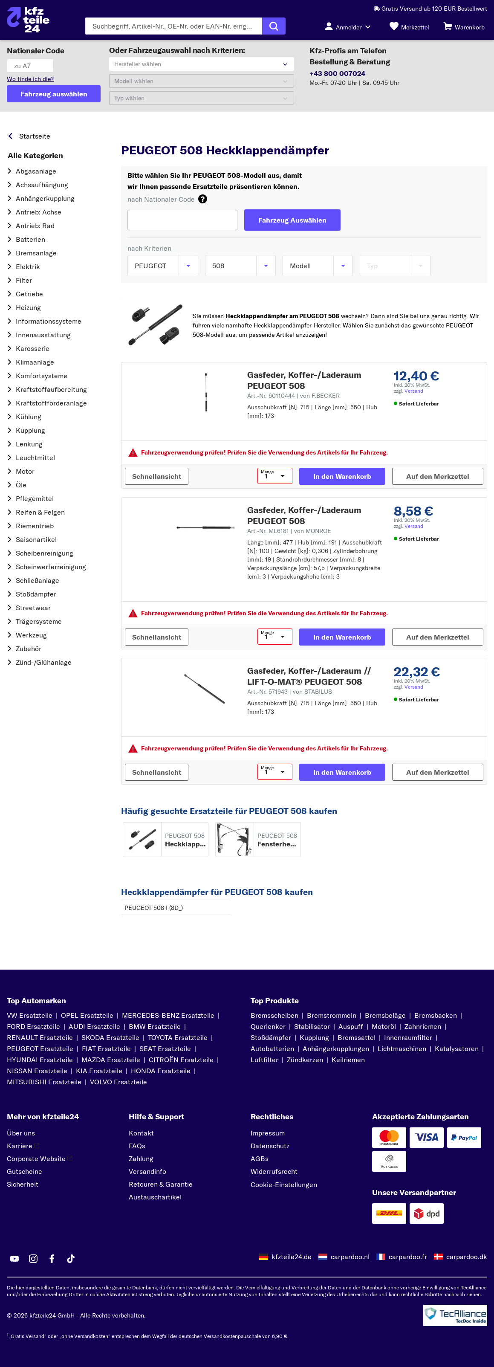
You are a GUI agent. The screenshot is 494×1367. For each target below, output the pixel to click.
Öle (21, 485)
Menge (267, 472)
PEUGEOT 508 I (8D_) (153, 908)
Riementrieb (35, 525)
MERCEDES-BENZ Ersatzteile (168, 1015)
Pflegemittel (35, 498)
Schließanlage (37, 580)
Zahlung (141, 1158)
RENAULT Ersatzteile (40, 1037)
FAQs (137, 1146)
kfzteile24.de (292, 1256)
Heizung (28, 307)
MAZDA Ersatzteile (110, 1059)
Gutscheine (24, 1171)
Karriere (23, 1146)
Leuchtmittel (35, 457)
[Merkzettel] (409, 26)
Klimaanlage (35, 362)
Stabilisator (312, 1026)
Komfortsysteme (41, 375)
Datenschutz (270, 1146)
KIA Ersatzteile (99, 1070)
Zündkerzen (305, 1059)
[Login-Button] (350, 26)
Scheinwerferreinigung (51, 566)
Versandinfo (147, 1171)
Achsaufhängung (42, 184)
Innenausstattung (43, 334)
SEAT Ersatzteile (165, 1048)
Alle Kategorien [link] (35, 155)
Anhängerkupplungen (336, 1048)
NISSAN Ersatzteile (37, 1070)
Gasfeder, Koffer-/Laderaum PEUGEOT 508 (304, 380)
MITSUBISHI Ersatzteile (44, 1082)
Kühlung (28, 416)
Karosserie (32, 348)
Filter (24, 280)
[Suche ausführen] (274, 26)
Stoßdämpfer (36, 594)
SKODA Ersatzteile (110, 1037)
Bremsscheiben (274, 1015)
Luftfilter (264, 1059)
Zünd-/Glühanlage (44, 662)
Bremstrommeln (331, 1015)
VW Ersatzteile (29, 1015)
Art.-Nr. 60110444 (293, 396)
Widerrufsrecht (274, 1171)
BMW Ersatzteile (155, 1026)
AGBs (260, 1158)
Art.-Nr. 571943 (289, 691)
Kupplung (30, 430)
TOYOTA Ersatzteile (178, 1037)
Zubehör (28, 648)
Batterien (30, 239)
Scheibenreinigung (44, 553)
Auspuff (350, 1026)
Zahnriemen (422, 1026)
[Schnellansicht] (156, 476)
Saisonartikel (36, 539)
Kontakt (141, 1133)
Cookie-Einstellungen (284, 1184)
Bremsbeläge (385, 1015)
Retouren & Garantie (161, 1184)
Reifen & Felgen (40, 512)
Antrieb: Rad (35, 225)
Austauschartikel (155, 1197)
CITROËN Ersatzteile (181, 1059)
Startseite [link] (34, 136)
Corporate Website (39, 1158)
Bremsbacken (435, 1015)
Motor (25, 471)
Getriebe (29, 294)
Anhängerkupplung (45, 198)
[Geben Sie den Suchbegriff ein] (173, 26)
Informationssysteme (48, 321)
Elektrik (28, 266)
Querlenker (268, 1026)
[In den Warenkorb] (342, 476)
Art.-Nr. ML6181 (289, 531)
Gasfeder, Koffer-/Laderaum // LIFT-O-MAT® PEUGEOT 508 (309, 676)
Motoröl (384, 1026)
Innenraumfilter (408, 1037)
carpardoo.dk (466, 1256)
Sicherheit (22, 1184)
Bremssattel (357, 1037)
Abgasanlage (36, 171)
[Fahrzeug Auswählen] (292, 220)
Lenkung (29, 444)
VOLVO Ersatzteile (118, 1082)
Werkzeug (31, 635)
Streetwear (33, 607)
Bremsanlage (36, 253)
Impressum (268, 1133)
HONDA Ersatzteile (161, 1070)
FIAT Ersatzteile (106, 1048)
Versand (413, 391)
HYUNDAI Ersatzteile (40, 1059)
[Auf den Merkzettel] (437, 476)
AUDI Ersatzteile (94, 1026)
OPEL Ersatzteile (87, 1015)
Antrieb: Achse (38, 212)
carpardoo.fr (408, 1256)
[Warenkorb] (464, 26)
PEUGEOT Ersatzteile (40, 1048)
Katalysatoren (457, 1048)
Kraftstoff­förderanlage (51, 403)
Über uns (21, 1133)
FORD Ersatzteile (33, 1026)
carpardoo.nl (350, 1256)
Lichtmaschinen (402, 1048)
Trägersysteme (39, 621)
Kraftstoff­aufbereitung (51, 389)
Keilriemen (348, 1059)
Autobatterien (272, 1048)
